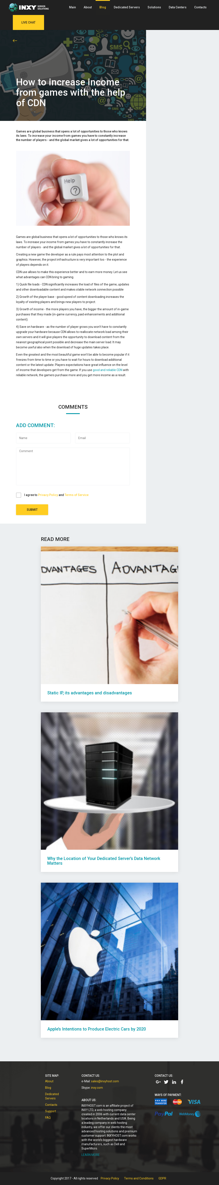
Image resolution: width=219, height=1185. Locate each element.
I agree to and (56, 495)
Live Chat (28, 22)
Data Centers (177, 7)
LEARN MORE (90, 1155)
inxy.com (97, 1087)
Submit (32, 510)
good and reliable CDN (107, 370)
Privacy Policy (48, 495)
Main (72, 7)
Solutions (154, 7)
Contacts (200, 7)
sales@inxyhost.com (105, 1081)
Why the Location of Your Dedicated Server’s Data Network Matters (103, 861)
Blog (102, 7)
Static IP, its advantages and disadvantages (89, 692)
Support (50, 1111)
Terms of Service (77, 495)
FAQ (48, 1117)
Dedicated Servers (127, 7)
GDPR (162, 1178)
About (88, 7)
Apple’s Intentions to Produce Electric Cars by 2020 (96, 1029)
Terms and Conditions (139, 1178)
